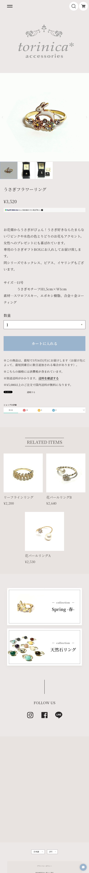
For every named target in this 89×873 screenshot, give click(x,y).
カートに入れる (44, 304)
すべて (11, 371)
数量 (7, 276)
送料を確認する (48, 339)
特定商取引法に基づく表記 (44, 834)
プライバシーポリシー (44, 827)
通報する (31, 353)
